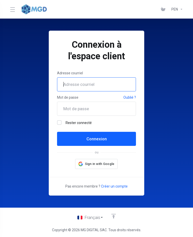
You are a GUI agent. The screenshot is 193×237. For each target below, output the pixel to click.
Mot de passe (67, 97)
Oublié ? (129, 97)
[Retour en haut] (113, 216)
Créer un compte (114, 186)
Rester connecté (74, 122)
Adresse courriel (70, 73)
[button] (96, 164)
